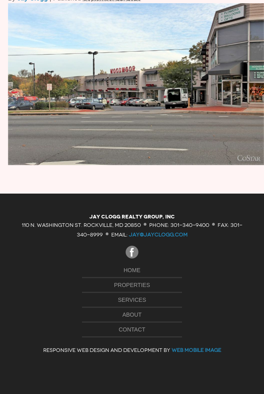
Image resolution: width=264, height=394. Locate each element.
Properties (132, 285)
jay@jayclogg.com (158, 235)
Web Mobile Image (196, 350)
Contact (132, 329)
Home (132, 270)
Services (132, 300)
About (132, 314)
